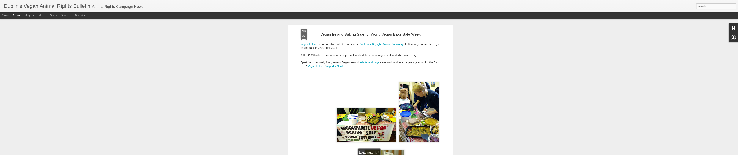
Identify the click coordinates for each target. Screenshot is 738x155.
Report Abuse (391, 153)
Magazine (30, 15)
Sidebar (54, 15)
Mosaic (43, 15)
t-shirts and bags (369, 20)
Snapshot (66, 15)
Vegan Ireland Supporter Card (325, 24)
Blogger (380, 153)
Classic (6, 15)
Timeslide (80, 15)
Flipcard (17, 15)
